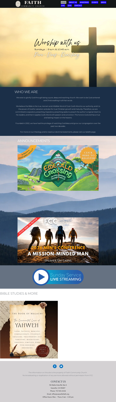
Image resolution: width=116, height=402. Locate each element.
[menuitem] (63, 2)
